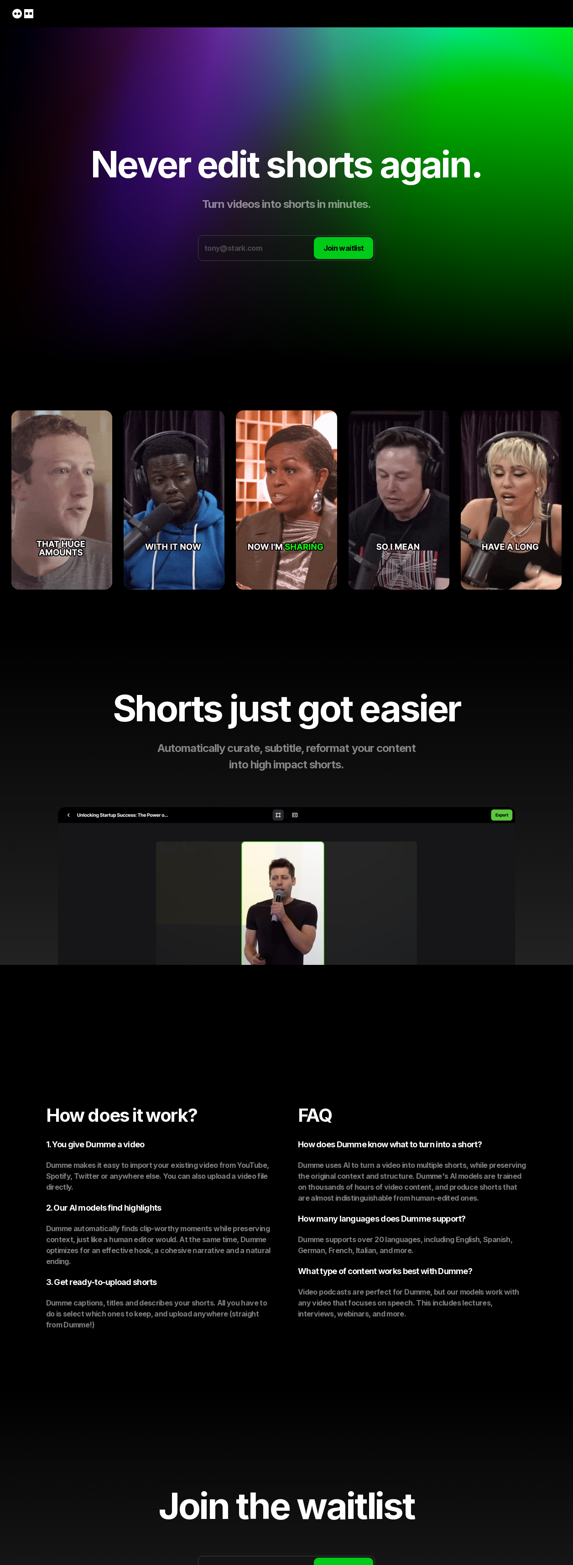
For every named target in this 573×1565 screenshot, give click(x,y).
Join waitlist (343, 248)
